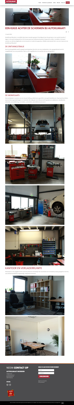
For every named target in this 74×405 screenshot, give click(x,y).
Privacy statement (41, 382)
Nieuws (58, 2)
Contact (67, 2)
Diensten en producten (47, 2)
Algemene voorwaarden (42, 380)
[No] (72, 403)
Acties (54, 2)
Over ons (63, 2)
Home (40, 2)
